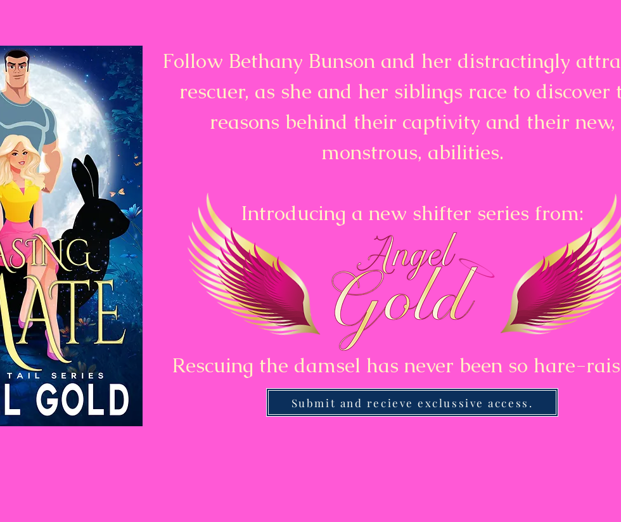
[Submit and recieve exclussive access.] (412, 402)
